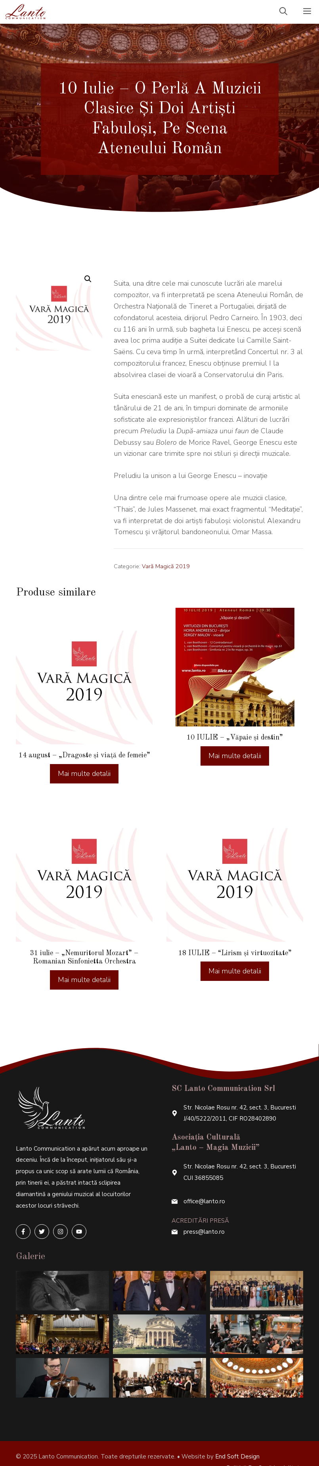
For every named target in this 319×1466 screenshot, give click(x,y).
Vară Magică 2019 (166, 566)
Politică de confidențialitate (264, 1450)
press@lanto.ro (204, 1214)
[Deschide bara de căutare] (283, 12)
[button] (88, 279)
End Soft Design (237, 1439)
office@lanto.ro (204, 1183)
